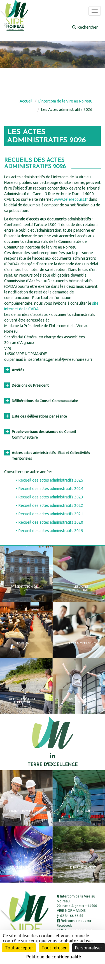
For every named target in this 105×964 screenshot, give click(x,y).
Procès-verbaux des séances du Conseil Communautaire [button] (40, 434)
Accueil (26, 101)
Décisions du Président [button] (26, 385)
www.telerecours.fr (71, 199)
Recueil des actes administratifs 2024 (50, 488)
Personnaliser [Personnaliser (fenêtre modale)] (88, 947)
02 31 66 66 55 (70, 916)
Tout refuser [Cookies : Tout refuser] (54, 947)
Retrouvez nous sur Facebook (74, 923)
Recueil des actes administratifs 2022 (50, 505)
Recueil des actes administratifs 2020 (50, 522)
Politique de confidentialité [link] (53, 956)
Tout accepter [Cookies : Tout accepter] (19, 947)
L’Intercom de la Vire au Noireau (65, 101)
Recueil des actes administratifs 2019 (50, 530)
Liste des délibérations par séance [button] (35, 416)
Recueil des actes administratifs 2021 (50, 514)
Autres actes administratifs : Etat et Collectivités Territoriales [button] (47, 455)
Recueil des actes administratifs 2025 (50, 480)
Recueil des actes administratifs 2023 (50, 497)
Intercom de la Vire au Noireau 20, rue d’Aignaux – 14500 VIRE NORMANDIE (77, 903)
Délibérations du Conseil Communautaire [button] (41, 401)
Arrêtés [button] (14, 370)
